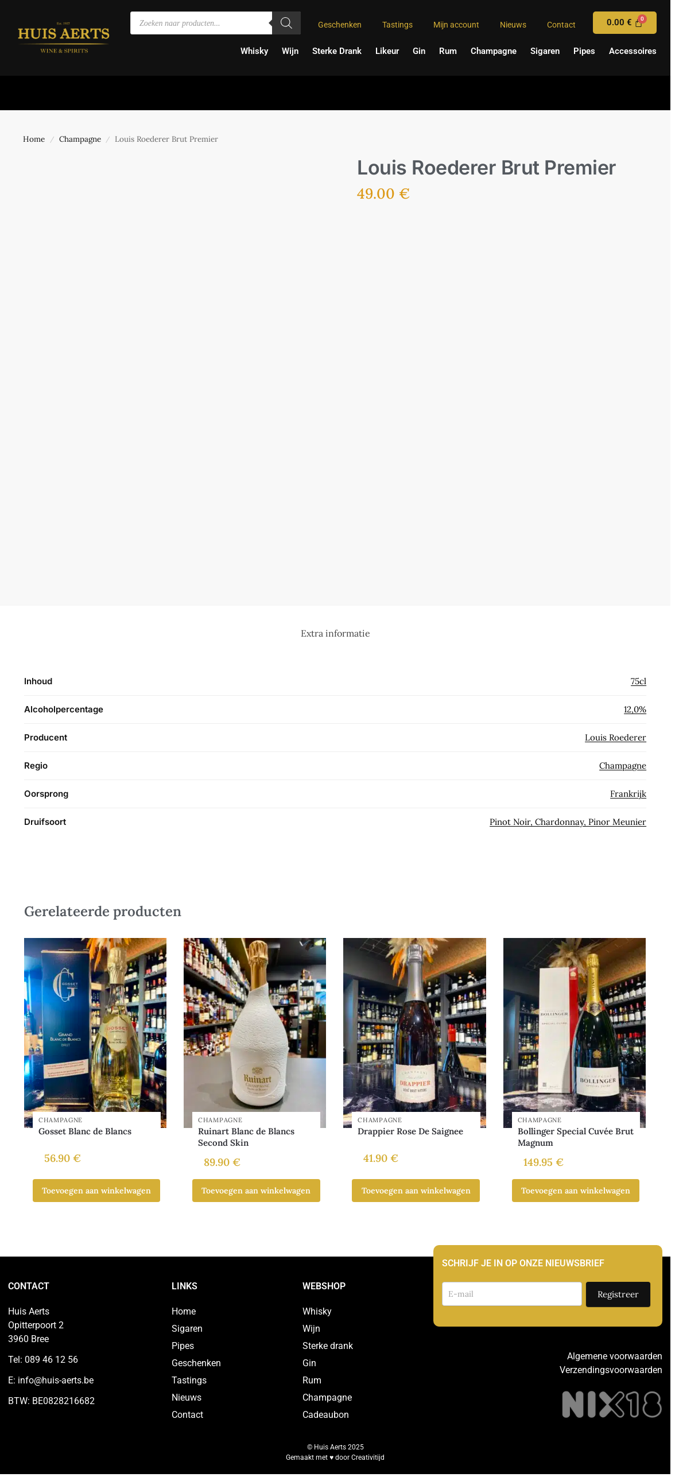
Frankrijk (628, 793)
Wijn (290, 51)
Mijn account (456, 24)
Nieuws (513, 24)
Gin (419, 51)
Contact (561, 24)
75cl (638, 681)
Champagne (494, 51)
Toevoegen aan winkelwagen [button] (96, 1190)
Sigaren (545, 51)
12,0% (635, 709)
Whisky (254, 51)
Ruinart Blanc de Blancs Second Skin (246, 1137)
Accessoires (633, 51)
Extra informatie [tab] (335, 633)
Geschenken (340, 24)
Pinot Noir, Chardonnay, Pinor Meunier (568, 821)
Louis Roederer (615, 737)
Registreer (618, 1294)
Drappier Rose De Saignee (410, 1131)
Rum (448, 51)
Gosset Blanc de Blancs (84, 1131)
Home (34, 139)
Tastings (397, 24)
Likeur (387, 51)
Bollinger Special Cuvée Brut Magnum (576, 1137)
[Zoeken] (286, 22)
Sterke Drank (337, 51)
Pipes (584, 51)
